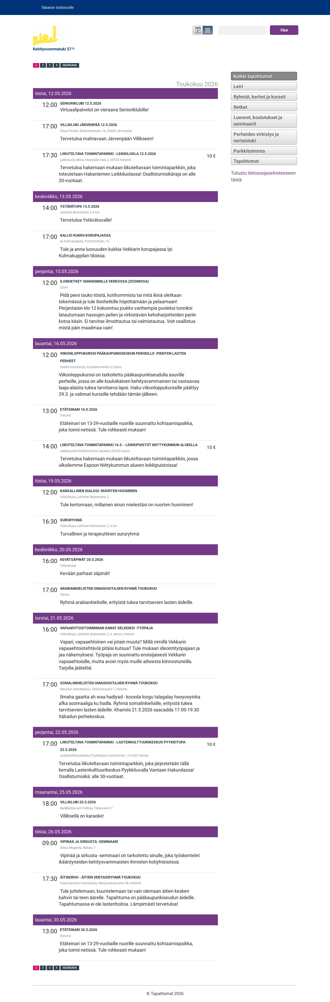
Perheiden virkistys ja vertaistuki (256, 137)
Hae (284, 30)
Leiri (238, 86)
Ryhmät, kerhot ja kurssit (260, 96)
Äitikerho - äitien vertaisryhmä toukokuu (100, 877)
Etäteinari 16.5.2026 (78, 409)
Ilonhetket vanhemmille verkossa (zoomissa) (104, 281)
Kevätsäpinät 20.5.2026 (81, 559)
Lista (208, 30)
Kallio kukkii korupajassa (85, 235)
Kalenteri (197, 30)
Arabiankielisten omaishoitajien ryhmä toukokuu (108, 588)
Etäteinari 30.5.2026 (78, 930)
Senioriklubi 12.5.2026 (80, 103)
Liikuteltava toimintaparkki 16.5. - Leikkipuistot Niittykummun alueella (128, 445)
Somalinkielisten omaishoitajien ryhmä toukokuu (109, 683)
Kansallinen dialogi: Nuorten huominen (98, 491)
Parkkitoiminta (249, 151)
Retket (240, 107)
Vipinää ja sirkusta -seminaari (89, 842)
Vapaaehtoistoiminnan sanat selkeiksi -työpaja (106, 628)
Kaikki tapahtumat (253, 76)
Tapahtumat (246, 161)
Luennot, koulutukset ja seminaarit (258, 121)
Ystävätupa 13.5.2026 (79, 206)
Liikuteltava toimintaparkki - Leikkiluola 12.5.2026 (108, 154)
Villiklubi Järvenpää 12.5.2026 (88, 125)
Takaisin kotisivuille (57, 7)
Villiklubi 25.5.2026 (78, 802)
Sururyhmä (71, 520)
